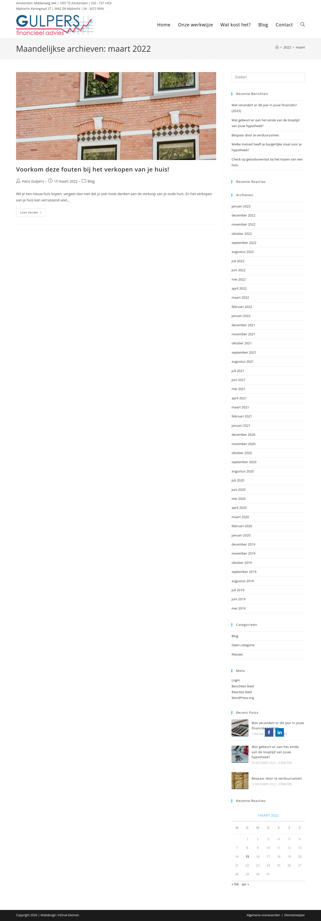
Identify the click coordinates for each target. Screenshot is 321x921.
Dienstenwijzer (294, 915)
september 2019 (243, 571)
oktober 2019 (241, 562)
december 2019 (243, 544)
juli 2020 (237, 480)
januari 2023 (240, 206)
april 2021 (239, 398)
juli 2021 (237, 370)
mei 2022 (238, 279)
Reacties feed (241, 692)
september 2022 (243, 242)
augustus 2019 (242, 581)
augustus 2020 (242, 471)
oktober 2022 (241, 233)
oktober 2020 (241, 453)
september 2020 (243, 462)
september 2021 (243, 352)
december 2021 (243, 325)
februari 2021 (241, 416)
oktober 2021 (241, 343)
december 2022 (243, 215)
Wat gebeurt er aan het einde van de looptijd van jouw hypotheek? (275, 752)
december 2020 (243, 434)
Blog (91, 181)
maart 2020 (240, 517)
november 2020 (243, 444)
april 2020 (239, 507)
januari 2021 (240, 425)
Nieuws (237, 654)
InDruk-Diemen (68, 915)
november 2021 (243, 334)
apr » (245, 884)
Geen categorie (243, 645)
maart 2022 (240, 297)
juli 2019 (237, 590)
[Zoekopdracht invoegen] (268, 77)
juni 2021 (238, 379)
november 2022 (243, 224)
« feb (235, 884)
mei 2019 (238, 608)
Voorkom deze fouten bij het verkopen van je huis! (92, 169)
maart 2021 (240, 407)
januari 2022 (240, 315)
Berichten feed (242, 686)
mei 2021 (238, 389)
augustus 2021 (242, 361)
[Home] (277, 47)
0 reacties (280, 734)
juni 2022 (238, 270)
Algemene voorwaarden (263, 915)
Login (235, 680)
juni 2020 (238, 489)
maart (300, 47)
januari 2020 (240, 535)
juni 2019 (238, 599)
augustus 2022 (242, 251)
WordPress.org (242, 697)
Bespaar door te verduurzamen (255, 135)
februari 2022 (241, 306)
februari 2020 (241, 526)
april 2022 (239, 288)
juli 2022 (237, 261)
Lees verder (33, 213)
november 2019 (243, 553)
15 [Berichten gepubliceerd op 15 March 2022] (247, 856)
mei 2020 (238, 498)
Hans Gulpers (33, 181)
